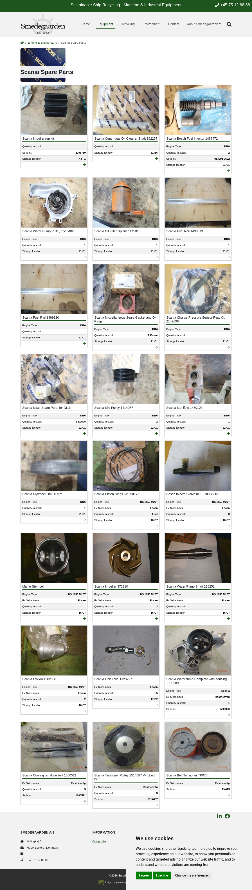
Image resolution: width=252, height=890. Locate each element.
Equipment (105, 24)
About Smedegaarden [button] (202, 24)
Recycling (128, 24)
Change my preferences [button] (192, 875)
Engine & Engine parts (42, 42)
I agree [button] (144, 875)
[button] (229, 24)
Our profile (99, 841)
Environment (151, 24)
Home (85, 24)
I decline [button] (162, 875)
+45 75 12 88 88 (232, 5)
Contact (173, 24)
